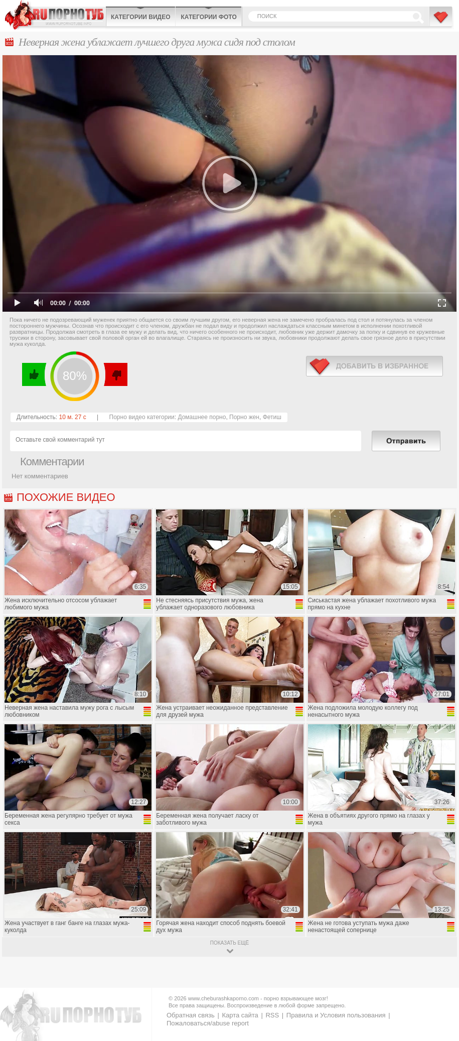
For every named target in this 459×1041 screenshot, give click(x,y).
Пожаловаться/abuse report (208, 1023)
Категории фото (208, 17)
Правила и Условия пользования (336, 1015)
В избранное (441, 22)
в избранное (374, 366)
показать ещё (229, 943)
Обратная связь (191, 1015)
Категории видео (140, 17)
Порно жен (244, 417)
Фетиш (272, 417)
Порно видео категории (142, 417)
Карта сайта (240, 1015)
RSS (272, 1015)
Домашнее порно (202, 417)
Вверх (439, 977)
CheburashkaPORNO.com (55, 15)
